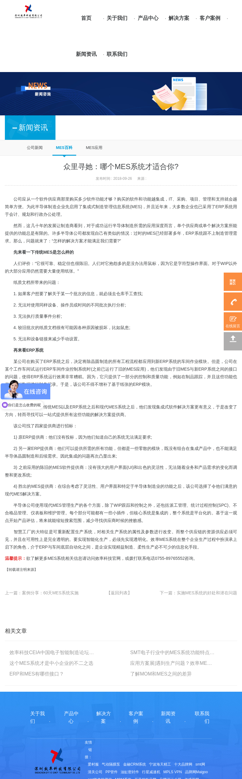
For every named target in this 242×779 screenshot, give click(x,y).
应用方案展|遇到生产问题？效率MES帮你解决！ (172, 663)
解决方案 (179, 18)
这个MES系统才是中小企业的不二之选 (51, 663)
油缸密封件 (130, 772)
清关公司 (95, 772)
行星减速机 (151, 772)
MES (136, 206)
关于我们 (117, 18)
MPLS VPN (172, 772)
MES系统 (56, 558)
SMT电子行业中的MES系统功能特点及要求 (172, 652)
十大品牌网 (183, 764)
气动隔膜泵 (111, 764)
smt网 (200, 764)
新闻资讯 (86, 54)
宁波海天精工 (160, 764)
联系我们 (117, 54)
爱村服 (93, 764)
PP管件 (111, 772)
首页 (86, 18)
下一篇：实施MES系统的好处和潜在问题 (198, 592)
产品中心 (148, 18)
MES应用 (94, 147)
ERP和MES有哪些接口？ (36, 673)
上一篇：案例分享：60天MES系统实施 (42, 592)
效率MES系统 (164, 539)
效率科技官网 (108, 558)
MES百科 (64, 147)
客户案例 (210, 18)
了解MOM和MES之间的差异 (161, 673)
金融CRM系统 (134, 764)
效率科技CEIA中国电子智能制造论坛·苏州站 (51, 652)
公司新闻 (35, 147)
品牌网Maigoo (196, 772)
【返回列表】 (119, 592)
